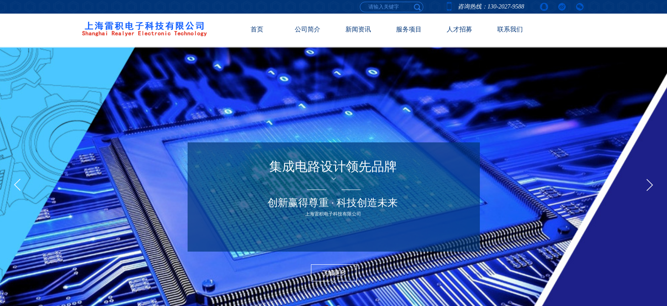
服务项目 (409, 29)
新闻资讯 (358, 29)
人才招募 (459, 29)
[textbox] (417, 7)
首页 (257, 29)
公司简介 (307, 29)
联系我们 (510, 29)
